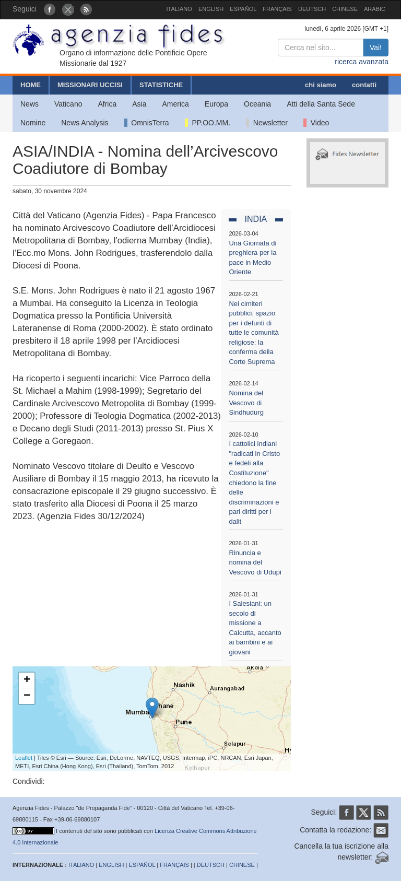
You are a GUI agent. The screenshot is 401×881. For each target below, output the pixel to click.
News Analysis (84, 123)
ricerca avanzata (361, 61)
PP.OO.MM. (207, 123)
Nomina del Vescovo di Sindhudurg (246, 402)
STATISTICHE (161, 85)
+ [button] (26, 680)
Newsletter (267, 123)
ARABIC (374, 9)
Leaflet (23, 758)
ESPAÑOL (243, 9)
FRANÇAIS (277, 9)
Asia (139, 104)
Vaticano (68, 104)
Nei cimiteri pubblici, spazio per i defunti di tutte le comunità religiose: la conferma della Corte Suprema (253, 333)
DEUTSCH (312, 9)
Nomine (32, 123)
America (175, 104)
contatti (364, 85)
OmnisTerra (146, 123)
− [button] (26, 696)
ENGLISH (210, 9)
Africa (107, 104)
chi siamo (320, 85)
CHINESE (345, 9)
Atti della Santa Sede (321, 104)
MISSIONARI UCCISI (90, 85)
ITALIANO (179, 9)
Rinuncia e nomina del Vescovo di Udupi (255, 562)
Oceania (257, 104)
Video (316, 123)
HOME (30, 85)
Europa (216, 104)
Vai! (376, 47)
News (29, 104)
